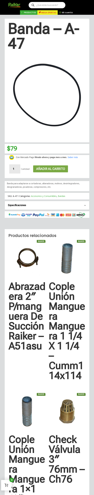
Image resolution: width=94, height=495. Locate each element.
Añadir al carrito (50, 169)
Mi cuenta (67, 12)
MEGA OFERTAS (48, 12)
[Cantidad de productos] (14, 169)
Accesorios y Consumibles (44, 196)
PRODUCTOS (30, 12)
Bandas (61, 196)
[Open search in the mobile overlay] (47, 5)
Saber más (73, 157)
